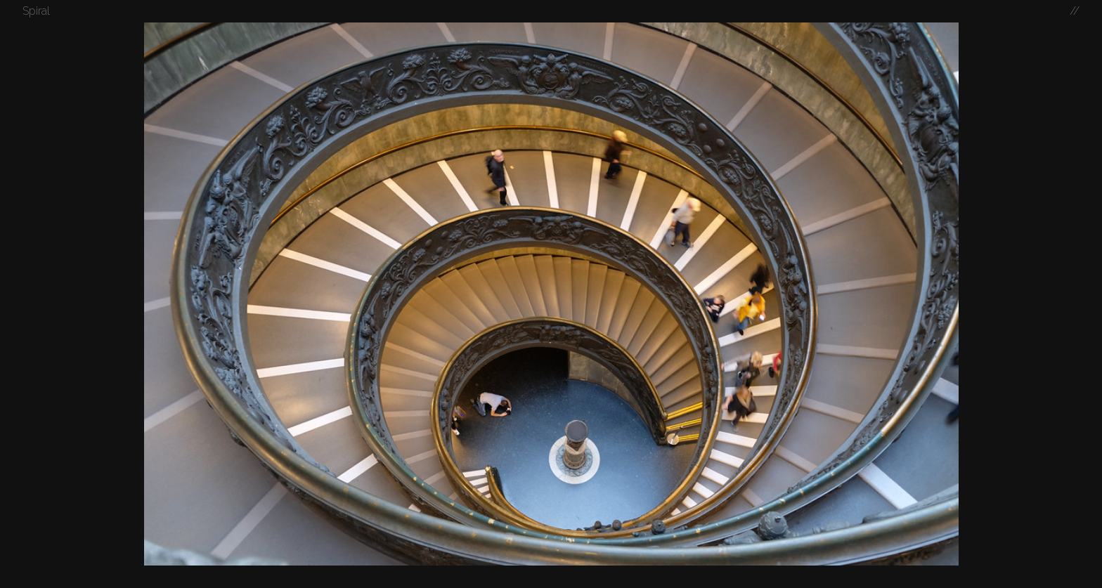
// (1075, 11)
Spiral (36, 11)
